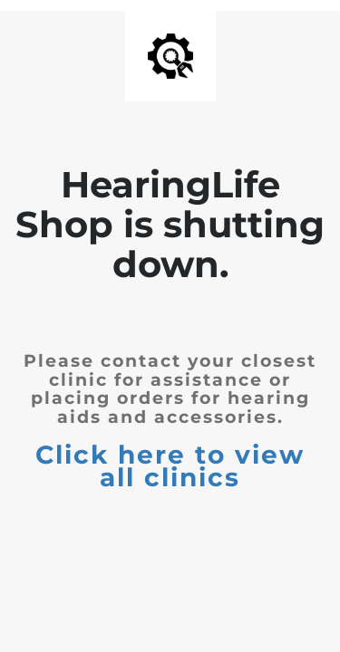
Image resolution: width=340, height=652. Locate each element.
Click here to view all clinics (170, 466)
